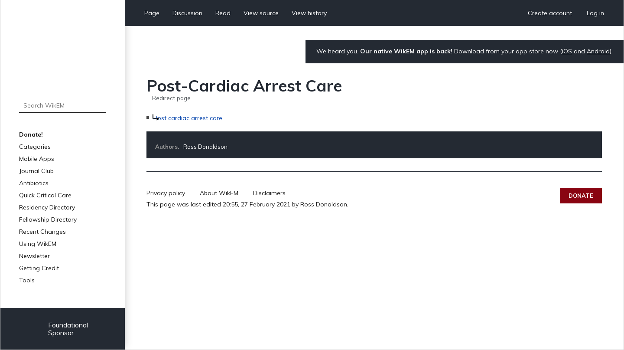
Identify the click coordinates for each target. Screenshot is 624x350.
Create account (550, 13)
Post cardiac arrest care (187, 118)
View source (261, 13)
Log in (595, 13)
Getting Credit (39, 268)
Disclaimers (269, 193)
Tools (27, 280)
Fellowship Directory (48, 219)
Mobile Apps (36, 159)
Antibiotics (34, 183)
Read (223, 13)
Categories (35, 146)
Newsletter (34, 256)
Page (151, 13)
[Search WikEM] (62, 105)
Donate (581, 195)
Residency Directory (47, 207)
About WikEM (219, 193)
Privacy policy (165, 193)
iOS (567, 51)
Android (598, 51)
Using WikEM (37, 244)
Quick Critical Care (45, 195)
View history (309, 13)
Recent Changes (42, 232)
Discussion (187, 13)
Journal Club (36, 171)
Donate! (31, 134)
